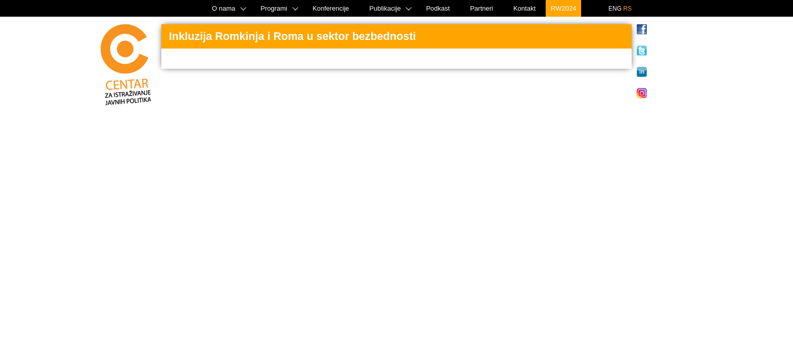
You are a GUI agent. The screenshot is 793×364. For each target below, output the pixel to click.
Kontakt (524, 8)
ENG (615, 8)
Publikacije (385, 8)
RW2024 (563, 8)
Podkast (438, 8)
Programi (273, 8)
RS (627, 8)
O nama (223, 8)
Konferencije (331, 8)
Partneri (481, 8)
